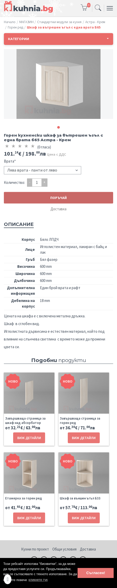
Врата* (10, 161)
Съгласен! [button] (95, 573)
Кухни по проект (35, 549)
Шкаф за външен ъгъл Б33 (80, 498)
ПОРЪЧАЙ (58, 197)
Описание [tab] (19, 224)
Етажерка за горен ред (23, 498)
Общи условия (64, 549)
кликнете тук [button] (38, 580)
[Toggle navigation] (98, 8)
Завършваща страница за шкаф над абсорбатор (25, 420)
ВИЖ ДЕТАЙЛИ (29, 437)
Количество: (14, 182)
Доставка (58, 208)
